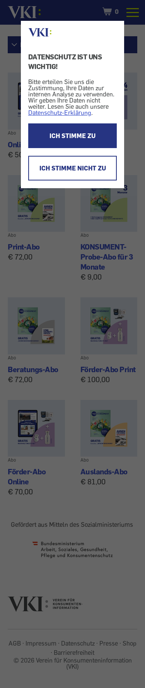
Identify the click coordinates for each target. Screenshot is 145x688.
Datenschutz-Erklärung (59, 112)
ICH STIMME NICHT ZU (72, 168)
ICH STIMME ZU (72, 136)
